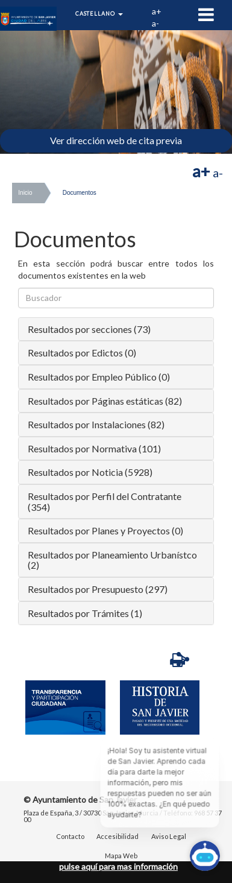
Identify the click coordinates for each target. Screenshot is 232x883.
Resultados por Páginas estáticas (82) (105, 401)
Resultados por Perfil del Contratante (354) (104, 501)
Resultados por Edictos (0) (82, 352)
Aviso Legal (168, 836)
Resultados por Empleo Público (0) (99, 376)
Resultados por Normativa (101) (94, 448)
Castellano (99, 13)
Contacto (70, 836)
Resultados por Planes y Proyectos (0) (105, 530)
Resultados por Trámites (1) (85, 613)
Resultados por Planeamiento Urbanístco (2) (112, 560)
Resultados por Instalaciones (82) (96, 424)
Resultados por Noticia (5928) (90, 472)
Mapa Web (121, 855)
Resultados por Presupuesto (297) (98, 589)
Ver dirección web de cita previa (116, 140)
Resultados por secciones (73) (89, 329)
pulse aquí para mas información (118, 866)
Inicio (25, 192)
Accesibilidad (117, 836)
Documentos (79, 192)
